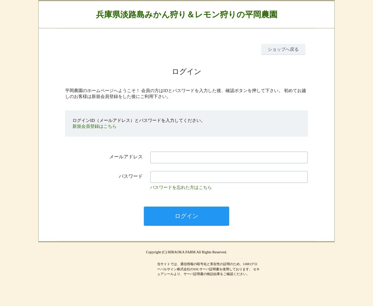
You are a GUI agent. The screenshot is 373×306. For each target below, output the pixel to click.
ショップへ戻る (283, 49)
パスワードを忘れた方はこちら (181, 187)
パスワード (131, 176)
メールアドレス (126, 156)
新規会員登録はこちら (94, 126)
